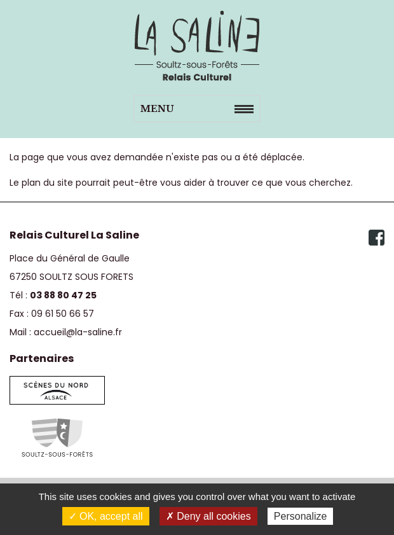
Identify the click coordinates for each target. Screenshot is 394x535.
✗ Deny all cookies (208, 516)
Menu (157, 109)
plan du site (47, 182)
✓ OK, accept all (106, 516)
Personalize (300, 516)
